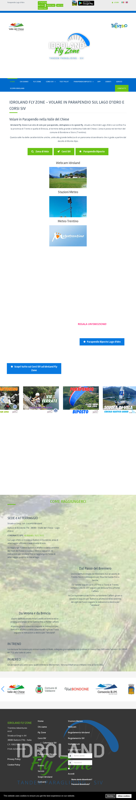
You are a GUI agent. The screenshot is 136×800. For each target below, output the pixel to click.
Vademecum (74, 744)
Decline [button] (110, 796)
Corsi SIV (64, 151)
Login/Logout (74, 749)
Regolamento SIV (76, 738)
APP (40, 759)
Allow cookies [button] (124, 796)
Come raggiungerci (68, 501)
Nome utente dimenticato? (81, 779)
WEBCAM (50, 5)
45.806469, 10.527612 (34, 535)
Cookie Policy (13, 764)
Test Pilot (42, 748)
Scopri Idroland (45, 776)
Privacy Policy (14, 759)
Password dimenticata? (80, 784)
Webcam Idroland (68, 163)
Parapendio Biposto (92, 151)
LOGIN (115, 2)
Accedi (71, 773)
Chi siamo (42, 726)
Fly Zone (42, 732)
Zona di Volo (40, 151)
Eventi (41, 765)
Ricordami (73, 768)
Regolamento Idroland (79, 732)
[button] (133, 400)
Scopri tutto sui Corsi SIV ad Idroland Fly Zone (34, 368)
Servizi (41, 771)
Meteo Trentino (68, 221)
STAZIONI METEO (42, 4)
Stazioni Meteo (68, 192)
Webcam (72, 726)
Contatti (42, 781)
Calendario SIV (50, 742)
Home (41, 721)
